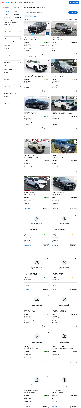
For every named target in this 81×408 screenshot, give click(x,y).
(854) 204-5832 (27, 128)
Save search (73, 12)
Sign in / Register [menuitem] (74, 2)
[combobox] (16, 7)
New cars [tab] (16, 11)
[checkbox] (20, 20)
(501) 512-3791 (55, 128)
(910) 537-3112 (27, 208)
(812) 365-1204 (55, 91)
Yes (6, 24)
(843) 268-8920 (55, 208)
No (10, 24)
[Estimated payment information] (30, 45)
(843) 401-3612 (27, 326)
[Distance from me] (17, 17)
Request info (45, 53)
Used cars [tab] (8, 11)
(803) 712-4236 (55, 171)
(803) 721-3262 (27, 245)
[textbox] (71, 19)
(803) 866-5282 (27, 362)
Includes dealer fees (28, 44)
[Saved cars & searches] (66, 2)
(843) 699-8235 (55, 245)
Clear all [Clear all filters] (36, 16)
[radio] (4, 24)
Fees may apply (27, 235)
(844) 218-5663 (55, 326)
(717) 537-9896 (55, 406)
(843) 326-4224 (55, 54)
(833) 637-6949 (27, 91)
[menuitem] (12, 2)
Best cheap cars (28, 16)
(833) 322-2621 (27, 171)
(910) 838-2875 (55, 362)
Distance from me (8, 17)
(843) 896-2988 (27, 54)
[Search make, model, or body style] (45, 12)
